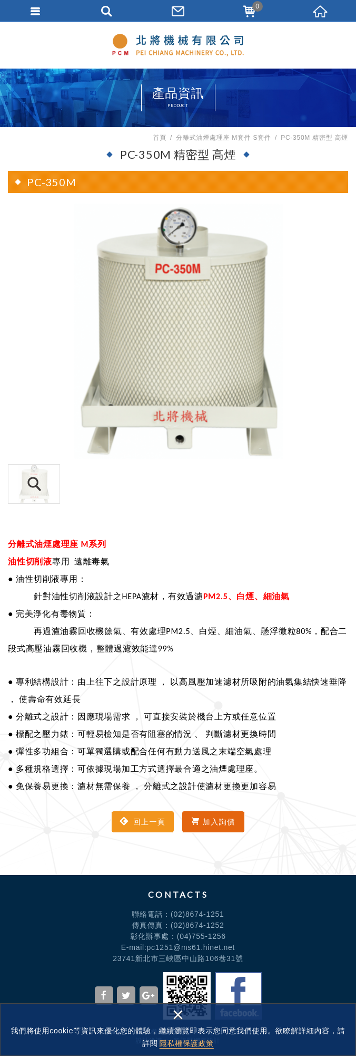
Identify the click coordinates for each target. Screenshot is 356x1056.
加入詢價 (213, 822)
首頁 (159, 137)
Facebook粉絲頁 (238, 996)
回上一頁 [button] (142, 821)
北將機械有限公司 (178, 45)
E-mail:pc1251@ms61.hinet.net (178, 947)
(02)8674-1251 (197, 914)
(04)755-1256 (201, 936)
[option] (178, 331)
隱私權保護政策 (187, 1043)
